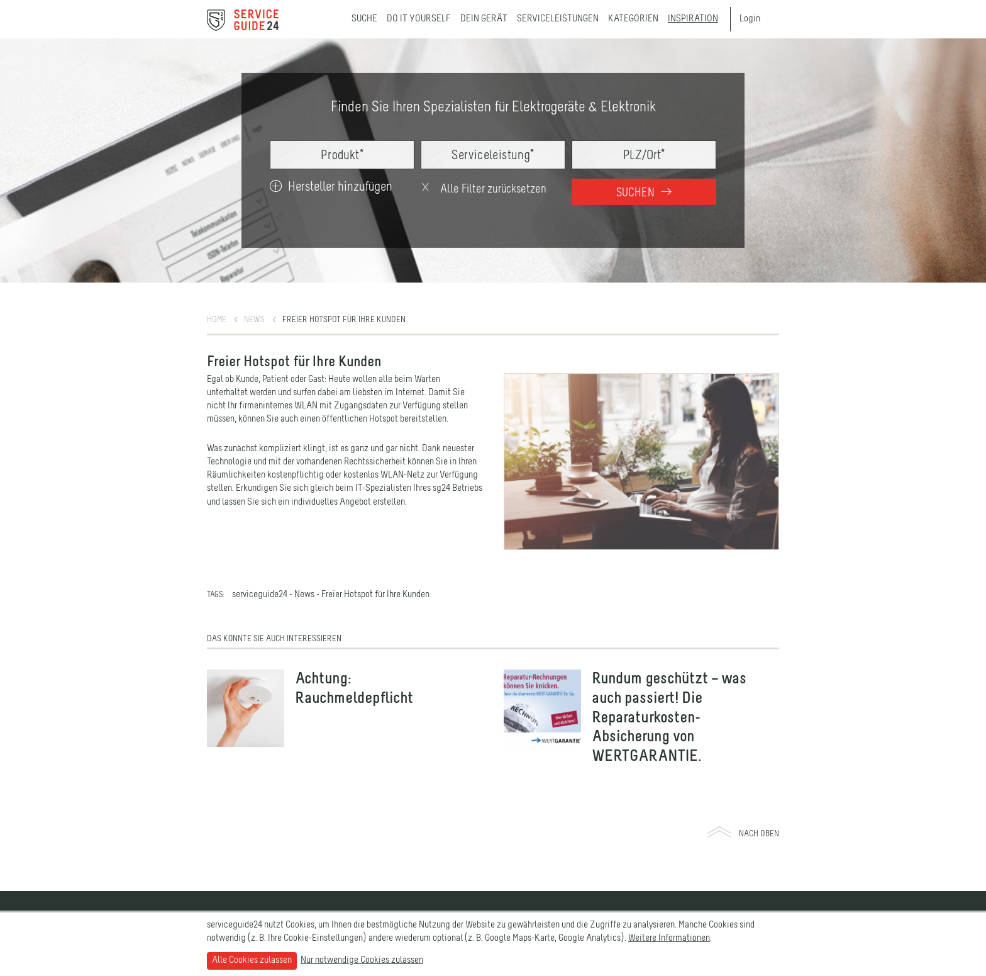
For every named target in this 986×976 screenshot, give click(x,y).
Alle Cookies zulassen (252, 960)
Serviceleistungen (558, 19)
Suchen (643, 193)
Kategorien (633, 19)
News (254, 319)
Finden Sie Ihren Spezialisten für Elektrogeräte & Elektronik (493, 107)
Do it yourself (419, 19)
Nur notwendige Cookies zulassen (362, 960)
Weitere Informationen (669, 938)
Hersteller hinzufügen (331, 187)
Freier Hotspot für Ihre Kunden (344, 319)
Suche (364, 19)
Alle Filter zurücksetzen (482, 189)
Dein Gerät (483, 19)
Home (216, 319)
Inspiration (693, 19)
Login (750, 19)
